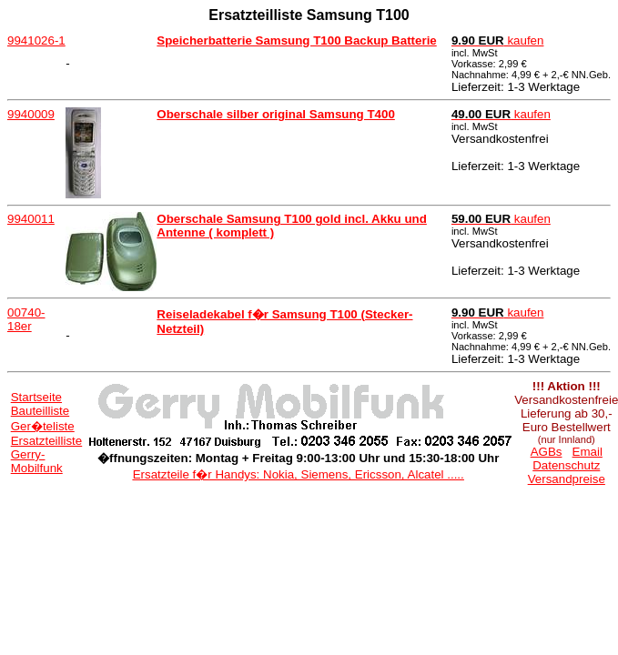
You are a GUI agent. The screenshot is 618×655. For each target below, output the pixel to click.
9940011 (31, 219)
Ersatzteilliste (47, 441)
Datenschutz (566, 465)
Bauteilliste (40, 411)
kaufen (497, 40)
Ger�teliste (43, 426)
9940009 (31, 114)
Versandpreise (566, 479)
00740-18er (26, 319)
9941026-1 (36, 40)
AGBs (546, 451)
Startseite (36, 397)
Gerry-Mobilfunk (37, 461)
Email (587, 451)
